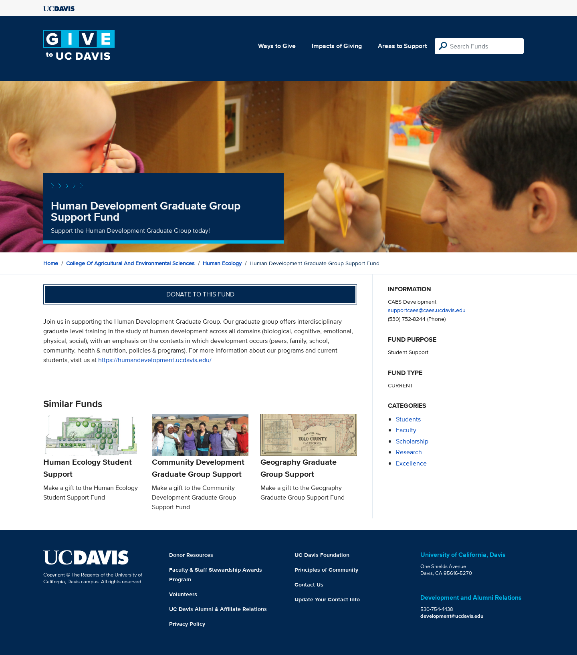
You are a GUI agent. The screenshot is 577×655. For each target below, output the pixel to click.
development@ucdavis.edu (452, 616)
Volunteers (183, 594)
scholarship (412, 441)
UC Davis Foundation (322, 555)
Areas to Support (402, 45)
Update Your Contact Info (327, 599)
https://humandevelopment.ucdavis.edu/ (155, 360)
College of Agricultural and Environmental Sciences (130, 263)
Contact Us (309, 584)
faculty (406, 430)
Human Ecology (222, 263)
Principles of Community (326, 570)
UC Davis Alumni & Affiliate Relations (218, 609)
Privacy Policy (187, 624)
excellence (411, 463)
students (408, 419)
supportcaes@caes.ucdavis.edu (427, 310)
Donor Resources (191, 555)
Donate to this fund (200, 294)
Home (50, 263)
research (409, 452)
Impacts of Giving (337, 45)
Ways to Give (277, 45)
